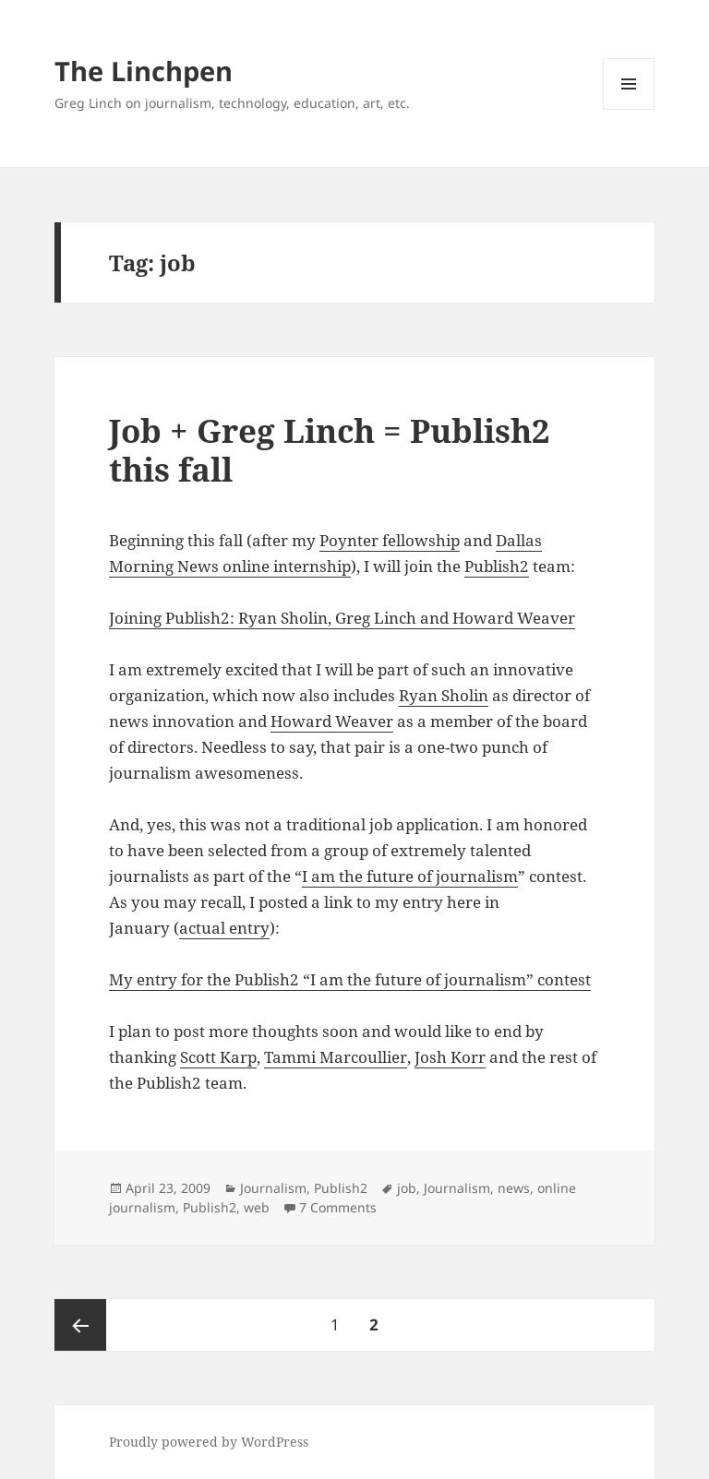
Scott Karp (218, 1057)
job (406, 1188)
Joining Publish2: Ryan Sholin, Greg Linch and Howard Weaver (342, 617)
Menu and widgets (629, 109)
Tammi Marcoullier (335, 1057)
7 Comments (338, 1207)
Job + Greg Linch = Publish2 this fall (329, 450)
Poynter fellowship (389, 540)
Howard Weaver (331, 721)
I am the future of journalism (410, 876)
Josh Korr (450, 1057)
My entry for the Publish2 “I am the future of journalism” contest (350, 979)
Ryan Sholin (443, 695)
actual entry (224, 927)
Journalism (273, 1188)
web (257, 1207)
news (514, 1188)
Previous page (80, 1325)
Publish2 (496, 566)
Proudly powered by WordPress (208, 1441)
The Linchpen (143, 71)
